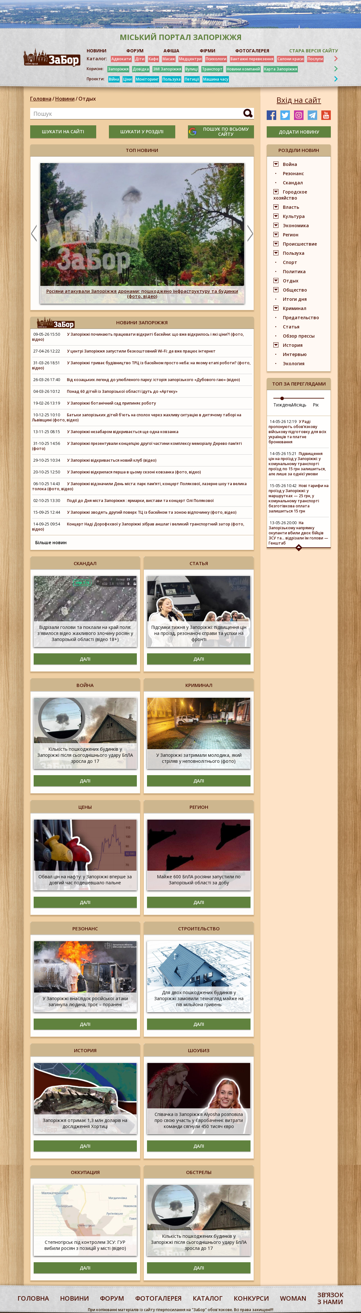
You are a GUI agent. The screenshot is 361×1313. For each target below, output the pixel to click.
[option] (142, 233)
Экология (293, 363)
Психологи (216, 59)
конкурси (251, 1298)
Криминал (294, 308)
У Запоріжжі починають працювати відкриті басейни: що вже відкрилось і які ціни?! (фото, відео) (138, 337)
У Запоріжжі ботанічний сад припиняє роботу (111, 403)
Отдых (87, 99)
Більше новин (51, 542)
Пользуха (172, 79)
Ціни (127, 79)
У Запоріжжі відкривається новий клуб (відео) (112, 460)
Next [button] (250, 233)
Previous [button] (34, 233)
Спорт (290, 262)
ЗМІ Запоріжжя (167, 69)
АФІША (171, 51)
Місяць (298, 405)
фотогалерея (158, 1298)
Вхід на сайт (299, 100)
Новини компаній (243, 69)
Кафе (153, 59)
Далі (85, 659)
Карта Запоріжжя (280, 69)
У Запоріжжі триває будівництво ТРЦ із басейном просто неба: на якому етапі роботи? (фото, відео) (141, 365)
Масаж (169, 59)
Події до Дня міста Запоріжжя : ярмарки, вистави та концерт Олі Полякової (140, 500)
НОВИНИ (96, 51)
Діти (139, 59)
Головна (40, 99)
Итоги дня (295, 299)
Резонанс (293, 173)
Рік (316, 405)
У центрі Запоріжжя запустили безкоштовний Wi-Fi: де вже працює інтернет (141, 351)
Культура (294, 216)
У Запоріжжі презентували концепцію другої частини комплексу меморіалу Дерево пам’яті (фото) (137, 446)
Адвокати (121, 59)
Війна (114, 79)
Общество (295, 290)
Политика (294, 271)
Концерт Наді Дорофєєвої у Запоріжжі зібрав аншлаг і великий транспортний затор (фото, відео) (138, 526)
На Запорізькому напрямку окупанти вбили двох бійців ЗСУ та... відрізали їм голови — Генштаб (298, 533)
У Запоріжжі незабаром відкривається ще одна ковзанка (122, 431)
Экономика (296, 225)
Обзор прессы (299, 336)
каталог (208, 1298)
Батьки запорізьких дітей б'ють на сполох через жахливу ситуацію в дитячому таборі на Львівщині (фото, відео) (136, 417)
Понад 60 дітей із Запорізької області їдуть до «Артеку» (122, 391)
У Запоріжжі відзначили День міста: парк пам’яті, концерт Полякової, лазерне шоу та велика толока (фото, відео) (139, 486)
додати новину (299, 132)
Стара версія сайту (313, 51)
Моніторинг (147, 79)
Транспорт (212, 69)
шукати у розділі (142, 132)
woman (293, 1298)
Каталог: (97, 58)
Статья (291, 327)
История (293, 345)
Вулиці (191, 69)
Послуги (315, 59)
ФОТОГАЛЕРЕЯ (252, 51)
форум (112, 1298)
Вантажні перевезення (252, 59)
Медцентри (190, 59)
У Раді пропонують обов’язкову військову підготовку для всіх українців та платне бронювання (297, 432)
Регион (290, 235)
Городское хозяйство (290, 195)
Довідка (141, 69)
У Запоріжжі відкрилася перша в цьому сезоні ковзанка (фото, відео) (134, 472)
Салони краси (290, 59)
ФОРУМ (135, 51)
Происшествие (300, 244)
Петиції (192, 79)
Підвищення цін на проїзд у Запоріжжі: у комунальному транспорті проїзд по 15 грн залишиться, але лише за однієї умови (297, 464)
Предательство (301, 317)
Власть (291, 207)
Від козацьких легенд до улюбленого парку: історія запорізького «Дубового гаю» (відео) (153, 379)
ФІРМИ (207, 51)
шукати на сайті (63, 132)
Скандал (293, 183)
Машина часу (215, 79)
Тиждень (282, 405)
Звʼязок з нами (331, 1298)
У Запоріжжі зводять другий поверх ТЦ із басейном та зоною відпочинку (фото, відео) (152, 512)
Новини (65, 99)
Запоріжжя (118, 69)
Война (290, 164)
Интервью (295, 354)
